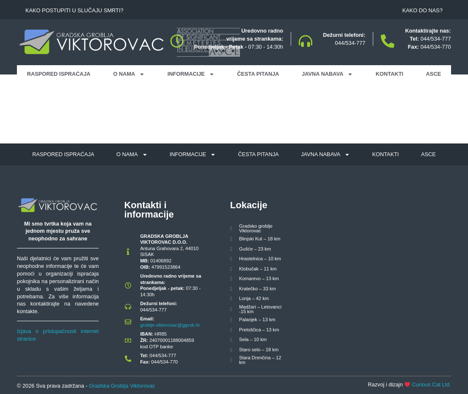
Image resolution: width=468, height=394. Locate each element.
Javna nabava (327, 74)
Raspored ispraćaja (59, 74)
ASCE (433, 74)
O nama (129, 74)
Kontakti (389, 74)
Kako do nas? (422, 10)
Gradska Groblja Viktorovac (122, 386)
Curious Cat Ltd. (431, 384)
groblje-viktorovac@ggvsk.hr (170, 325)
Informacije (191, 74)
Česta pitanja (258, 74)
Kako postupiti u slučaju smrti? (74, 10)
